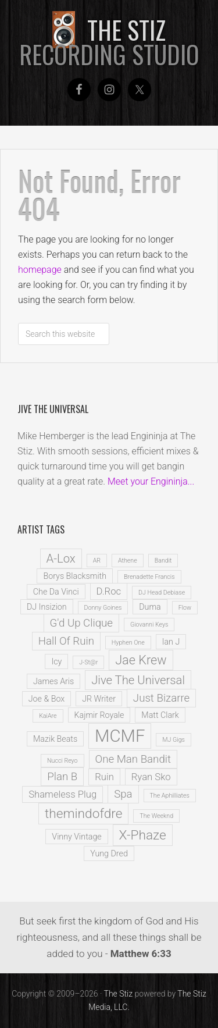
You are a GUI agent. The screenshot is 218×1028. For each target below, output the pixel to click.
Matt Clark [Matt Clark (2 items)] (160, 715)
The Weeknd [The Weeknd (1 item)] (156, 816)
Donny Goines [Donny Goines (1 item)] (103, 607)
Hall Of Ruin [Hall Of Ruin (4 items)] (66, 641)
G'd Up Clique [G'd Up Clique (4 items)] (81, 623)
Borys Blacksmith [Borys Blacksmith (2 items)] (74, 576)
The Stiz (109, 42)
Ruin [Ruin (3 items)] (104, 776)
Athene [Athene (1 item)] (127, 560)
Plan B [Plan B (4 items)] (62, 776)
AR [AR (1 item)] (97, 560)
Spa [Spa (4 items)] (123, 794)
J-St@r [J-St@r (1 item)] (88, 662)
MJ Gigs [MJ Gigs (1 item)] (173, 740)
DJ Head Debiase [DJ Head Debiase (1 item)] (161, 592)
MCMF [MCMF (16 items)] (120, 736)
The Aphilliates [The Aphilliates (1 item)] (170, 795)
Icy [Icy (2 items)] (56, 661)
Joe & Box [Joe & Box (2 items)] (46, 698)
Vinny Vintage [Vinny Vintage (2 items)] (76, 836)
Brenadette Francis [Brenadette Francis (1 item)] (149, 577)
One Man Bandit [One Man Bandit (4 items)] (133, 759)
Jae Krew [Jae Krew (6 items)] (140, 660)
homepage (40, 269)
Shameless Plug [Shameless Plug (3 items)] (62, 794)
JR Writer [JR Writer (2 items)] (99, 698)
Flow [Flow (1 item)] (184, 607)
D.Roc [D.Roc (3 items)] (109, 591)
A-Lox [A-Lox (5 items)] (61, 558)
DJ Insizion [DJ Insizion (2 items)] (47, 606)
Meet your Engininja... (151, 481)
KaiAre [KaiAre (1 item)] (47, 716)
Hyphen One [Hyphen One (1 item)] (128, 642)
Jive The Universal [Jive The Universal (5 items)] (138, 680)
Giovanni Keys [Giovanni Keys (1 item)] (149, 624)
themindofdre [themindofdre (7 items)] (84, 813)
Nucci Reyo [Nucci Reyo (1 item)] (62, 760)
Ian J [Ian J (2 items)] (171, 641)
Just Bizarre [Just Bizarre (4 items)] (161, 698)
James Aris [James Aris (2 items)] (53, 681)
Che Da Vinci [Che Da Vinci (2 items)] (56, 591)
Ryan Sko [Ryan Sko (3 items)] (151, 776)
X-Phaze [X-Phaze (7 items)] (142, 835)
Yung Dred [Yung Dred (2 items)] (109, 853)
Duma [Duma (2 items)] (149, 606)
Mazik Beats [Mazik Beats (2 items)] (55, 739)
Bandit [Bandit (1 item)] (163, 560)
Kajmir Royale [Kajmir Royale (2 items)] (99, 715)
